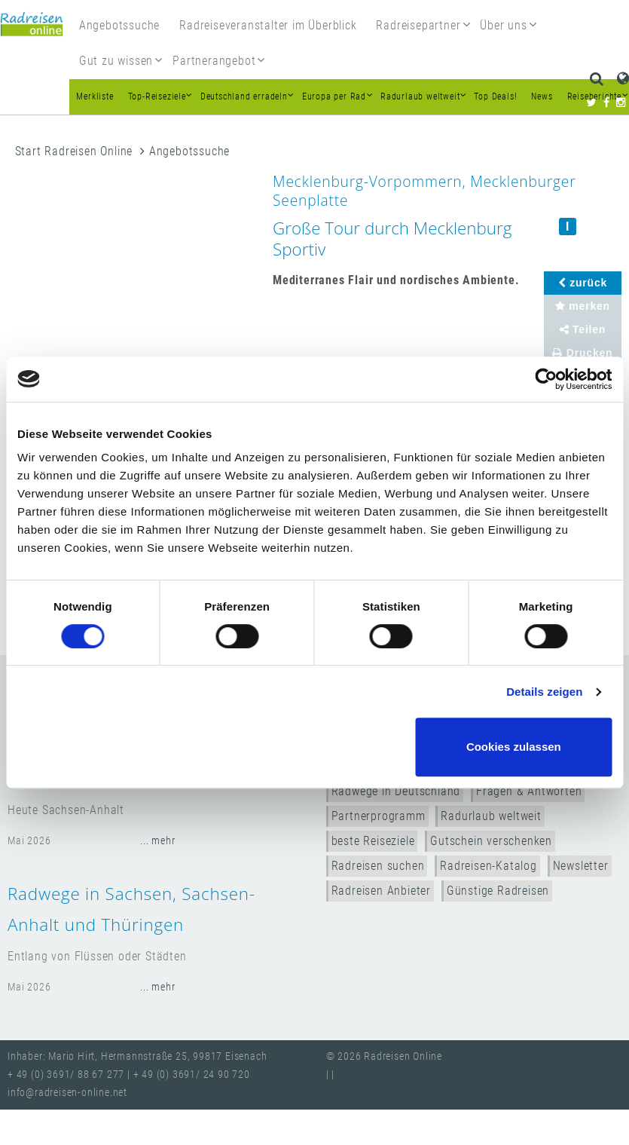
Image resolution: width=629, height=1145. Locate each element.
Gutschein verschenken (491, 841)
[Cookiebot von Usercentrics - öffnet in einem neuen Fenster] (546, 379)
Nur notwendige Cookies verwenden (312, 746)
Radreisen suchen (378, 866)
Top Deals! (495, 96)
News (541, 96)
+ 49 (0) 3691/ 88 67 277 (66, 1074)
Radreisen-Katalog (488, 866)
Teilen (583, 329)
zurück (582, 283)
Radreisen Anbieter (381, 890)
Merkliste (94, 96)
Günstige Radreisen (498, 890)
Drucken (582, 353)
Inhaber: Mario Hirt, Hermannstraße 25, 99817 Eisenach (137, 1056)
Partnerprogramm (378, 816)
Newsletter (581, 866)
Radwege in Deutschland (396, 791)
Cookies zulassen (513, 746)
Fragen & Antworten (529, 791)
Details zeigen (544, 691)
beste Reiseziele (373, 841)
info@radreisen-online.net (67, 1092)
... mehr (157, 840)
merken (582, 306)
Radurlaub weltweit (491, 816)
